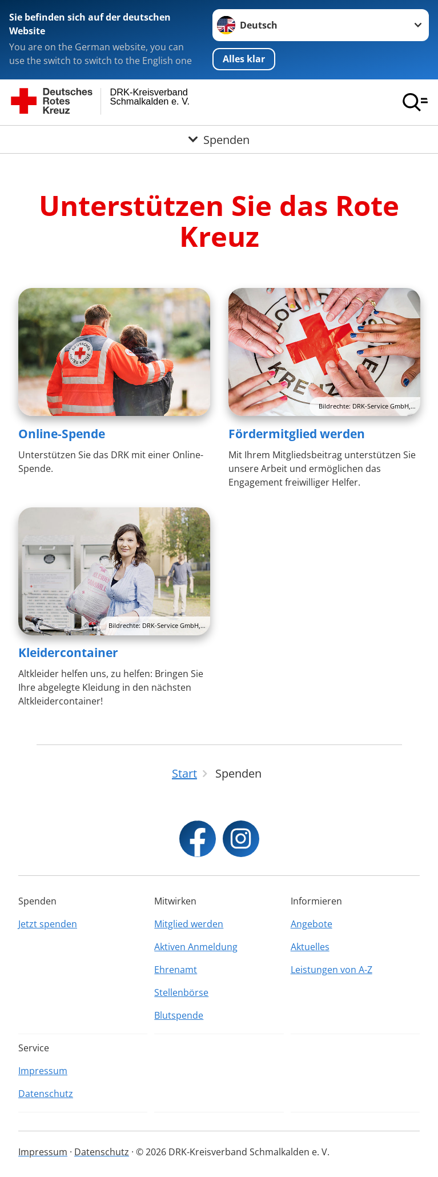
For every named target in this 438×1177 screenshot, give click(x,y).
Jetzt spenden (47, 924)
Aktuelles (310, 946)
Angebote (311, 924)
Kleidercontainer (68, 652)
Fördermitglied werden (296, 434)
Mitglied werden (188, 924)
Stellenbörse (181, 992)
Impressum (42, 1070)
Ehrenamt (175, 969)
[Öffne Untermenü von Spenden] (219, 139)
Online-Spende (61, 434)
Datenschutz (45, 1093)
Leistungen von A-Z (331, 969)
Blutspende (178, 1015)
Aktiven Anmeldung (196, 946)
